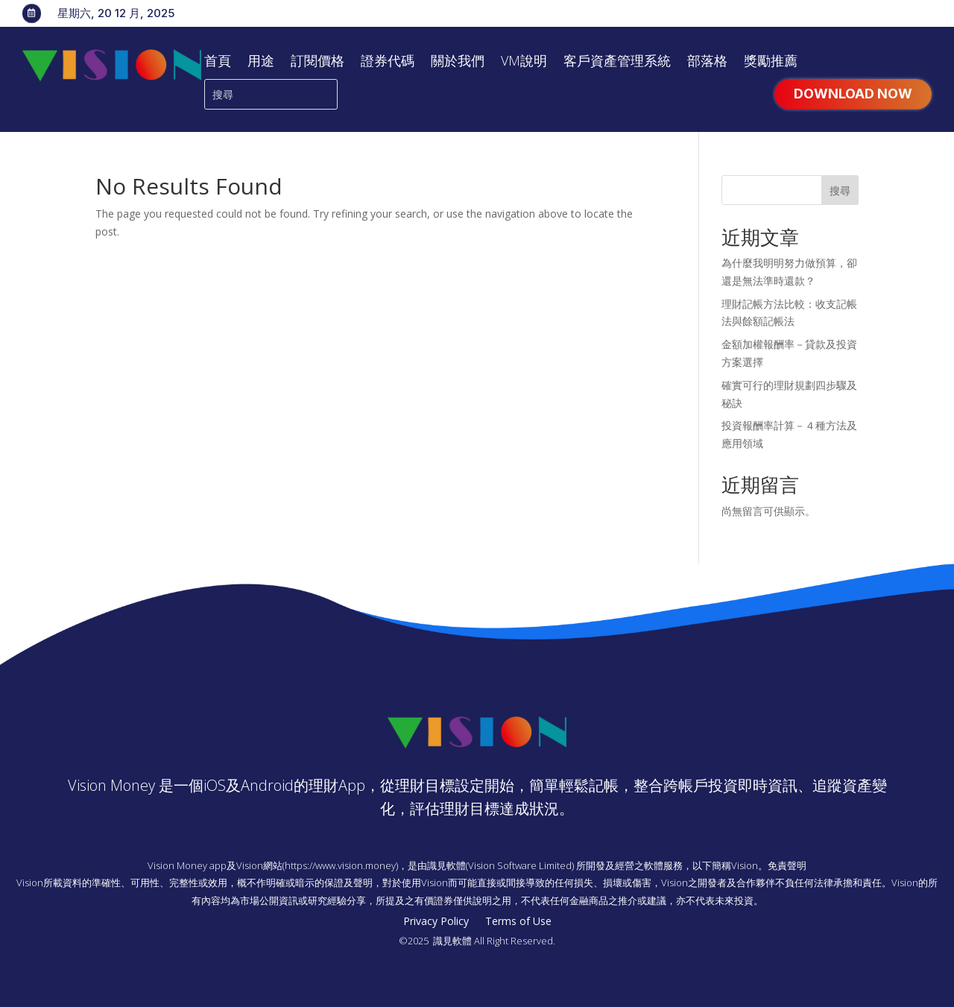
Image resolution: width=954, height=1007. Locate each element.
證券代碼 (387, 62)
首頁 (217, 62)
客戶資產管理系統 (617, 62)
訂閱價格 (317, 62)
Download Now (853, 93)
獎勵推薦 (770, 62)
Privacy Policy (436, 922)
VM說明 (524, 62)
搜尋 (840, 190)
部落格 (707, 62)
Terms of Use (518, 922)
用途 (260, 62)
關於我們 (457, 62)
